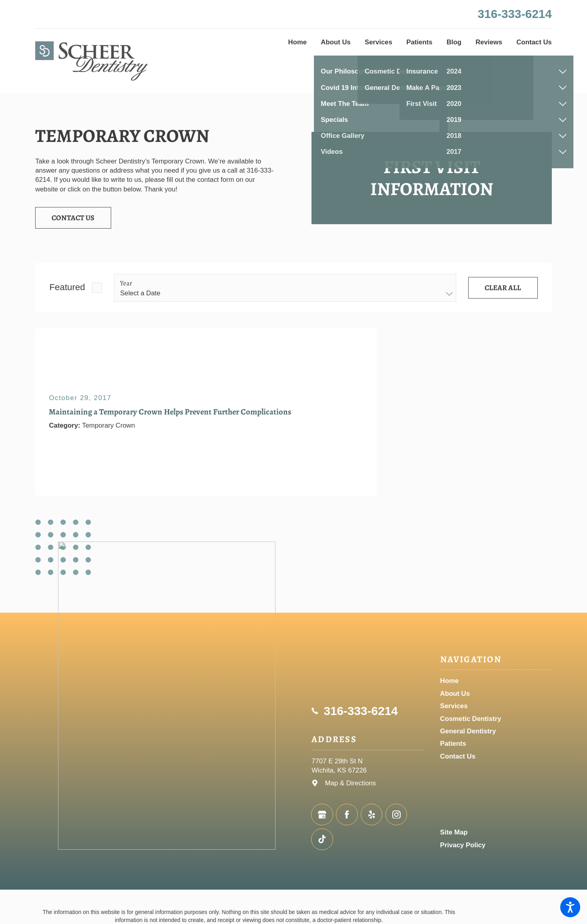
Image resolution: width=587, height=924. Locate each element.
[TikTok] (322, 839)
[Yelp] (371, 814)
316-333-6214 (514, 13)
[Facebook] (346, 814)
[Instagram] (396, 814)
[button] (570, 907)
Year (126, 283)
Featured (67, 287)
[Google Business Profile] (322, 814)
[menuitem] (297, 42)
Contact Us (73, 218)
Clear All (503, 288)
